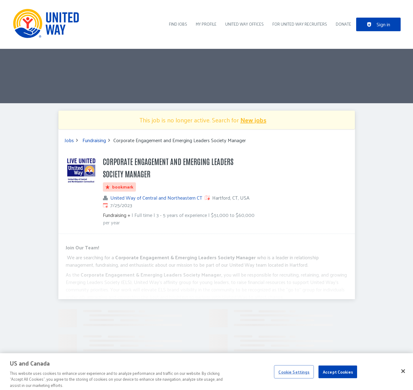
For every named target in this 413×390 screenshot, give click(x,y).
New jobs (253, 119)
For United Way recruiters (299, 24)
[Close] (403, 374)
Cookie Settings (294, 374)
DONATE (343, 24)
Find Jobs (178, 24)
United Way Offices (244, 24)
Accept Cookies (338, 374)
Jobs (69, 140)
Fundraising (94, 140)
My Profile (206, 24)
